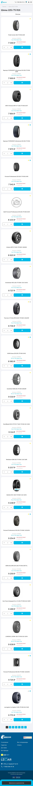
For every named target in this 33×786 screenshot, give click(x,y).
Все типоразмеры (22, 742)
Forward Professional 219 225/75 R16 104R (16, 176)
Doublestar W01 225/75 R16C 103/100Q (16, 282)
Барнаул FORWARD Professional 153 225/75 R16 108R (16, 70)
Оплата (19, 745)
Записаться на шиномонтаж (16, 783)
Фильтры (17, 14)
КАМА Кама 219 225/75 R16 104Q (16, 353)
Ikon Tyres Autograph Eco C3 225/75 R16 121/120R (16, 601)
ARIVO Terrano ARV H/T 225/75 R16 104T (16, 105)
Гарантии (4, 745)
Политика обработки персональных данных (16, 772)
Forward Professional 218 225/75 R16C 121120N (16, 672)
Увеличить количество (11, 47)
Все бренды (4, 750)
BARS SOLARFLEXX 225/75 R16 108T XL (16, 565)
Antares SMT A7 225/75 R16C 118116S (16, 247)
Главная (4, 6)
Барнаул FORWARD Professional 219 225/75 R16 (16, 141)
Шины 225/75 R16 (13, 6)
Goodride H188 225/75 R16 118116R (16, 388)
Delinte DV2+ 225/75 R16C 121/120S (16, 495)
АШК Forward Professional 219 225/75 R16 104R (16, 212)
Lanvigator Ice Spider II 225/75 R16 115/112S (16, 707)
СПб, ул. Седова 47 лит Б (10, 764)
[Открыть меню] (31, 2)
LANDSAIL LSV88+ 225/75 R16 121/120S (16, 636)
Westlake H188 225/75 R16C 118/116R (16, 459)
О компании (4, 742)
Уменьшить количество (4, 47)
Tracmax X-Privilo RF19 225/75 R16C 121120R (16, 318)
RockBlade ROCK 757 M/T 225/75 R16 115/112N (16, 424)
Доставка (4, 747)
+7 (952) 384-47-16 (20, 2)
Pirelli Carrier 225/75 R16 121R (16, 35)
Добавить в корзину (22, 47)
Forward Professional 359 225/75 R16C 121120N (16, 530)
